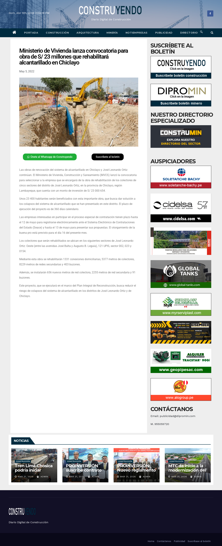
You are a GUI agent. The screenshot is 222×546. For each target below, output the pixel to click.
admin (42, 476)
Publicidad (164, 32)
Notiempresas (137, 32)
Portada (31, 32)
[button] (212, 32)
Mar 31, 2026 (25, 476)
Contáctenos (164, 541)
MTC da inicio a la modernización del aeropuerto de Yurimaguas (187, 472)
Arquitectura (87, 32)
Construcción (57, 32)
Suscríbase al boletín (199, 541)
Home (151, 541)
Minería (112, 32)
